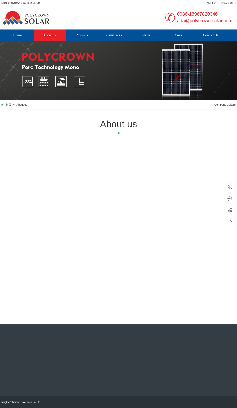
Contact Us (227, 3)
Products (82, 35)
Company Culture (225, 104)
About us (211, 3)
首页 (8, 104)
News (146, 35)
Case (178, 35)
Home (17, 35)
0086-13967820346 (230, 187)
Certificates (114, 35)
